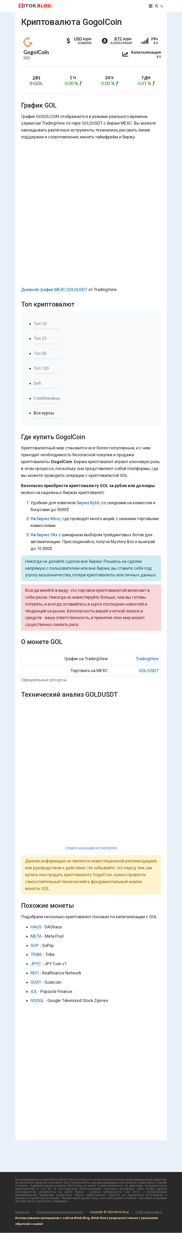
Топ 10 (40, 323)
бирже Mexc (49, 518)
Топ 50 (40, 353)
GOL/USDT (149, 670)
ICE (34, 991)
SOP (35, 945)
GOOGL (37, 1000)
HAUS (36, 926)
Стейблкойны (47, 398)
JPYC (36, 963)
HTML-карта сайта (149, 1212)
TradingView (147, 658)
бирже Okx (47, 534)
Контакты (22, 1212)
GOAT (36, 982)
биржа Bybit (88, 502)
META (36, 936)
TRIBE (36, 954)
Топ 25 (40, 338)
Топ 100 (41, 368)
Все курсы (44, 412)
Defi (37, 383)
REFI (35, 972)
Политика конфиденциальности (59, 1212)
